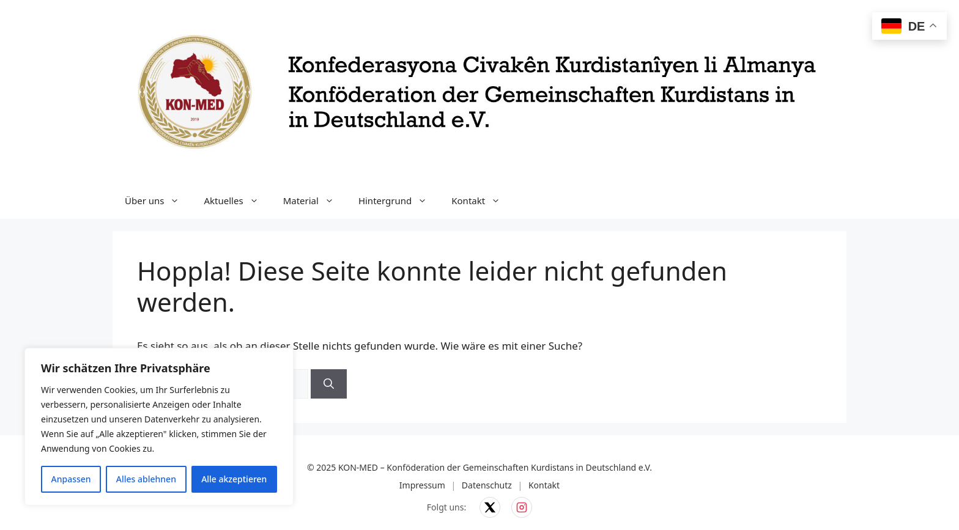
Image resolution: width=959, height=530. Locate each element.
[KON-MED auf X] (490, 507)
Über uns (158, 200)
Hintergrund (398, 200)
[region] (159, 427)
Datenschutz (487, 485)
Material (314, 200)
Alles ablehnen (146, 479)
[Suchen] (329, 384)
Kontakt (482, 200)
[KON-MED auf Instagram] (521, 507)
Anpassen (71, 479)
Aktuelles (237, 200)
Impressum (422, 485)
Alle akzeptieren (234, 479)
